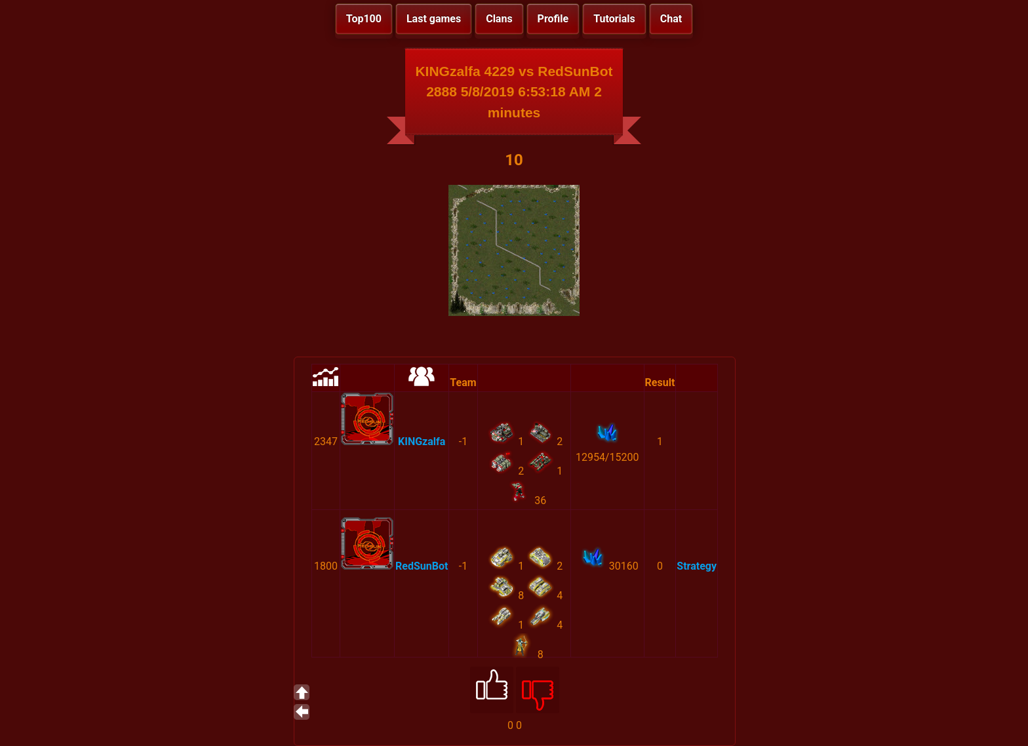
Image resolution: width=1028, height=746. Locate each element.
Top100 (364, 18)
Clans (499, 18)
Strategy (697, 566)
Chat (671, 18)
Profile (553, 18)
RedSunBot (421, 566)
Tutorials (614, 18)
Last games (433, 18)
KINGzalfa (421, 441)
